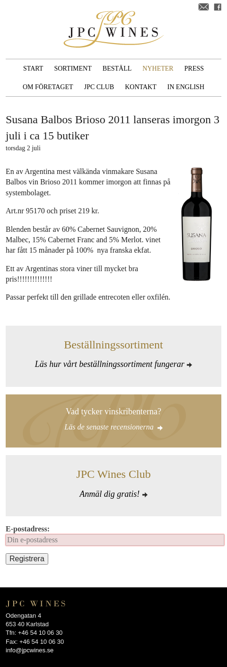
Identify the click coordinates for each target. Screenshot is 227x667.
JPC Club (99, 87)
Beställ (117, 68)
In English (185, 87)
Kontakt (141, 87)
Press (194, 68)
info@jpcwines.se (29, 650)
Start (33, 68)
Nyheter (157, 68)
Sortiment (72, 68)
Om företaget (48, 87)
